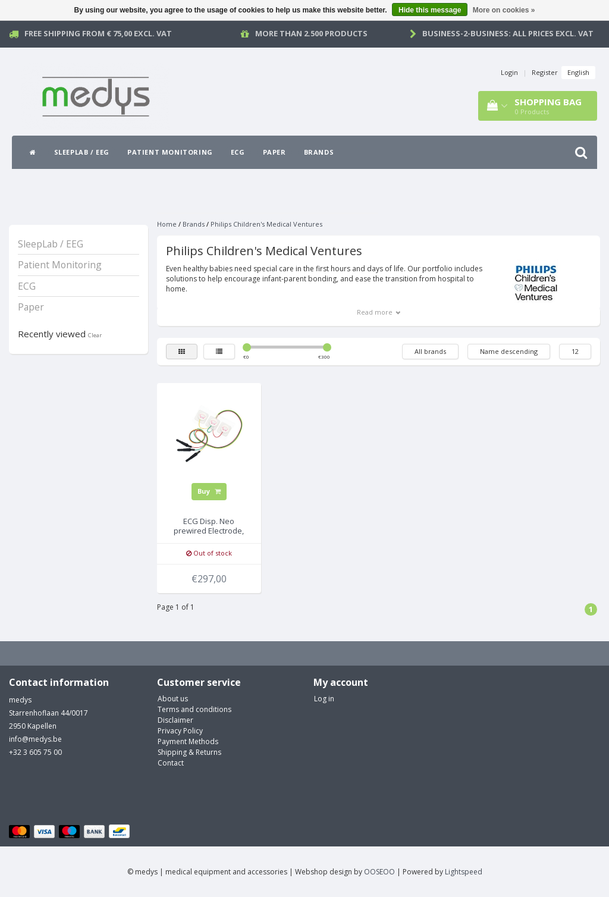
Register (545, 72)
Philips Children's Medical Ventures (266, 223)
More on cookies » (504, 10)
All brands (430, 351)
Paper (274, 152)
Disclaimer (175, 720)
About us (173, 699)
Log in (324, 699)
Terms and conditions (194, 709)
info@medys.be (35, 739)
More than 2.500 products (311, 33)
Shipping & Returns (189, 752)
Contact (171, 763)
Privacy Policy (180, 731)
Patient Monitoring (170, 152)
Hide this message (429, 10)
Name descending (509, 351)
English (578, 72)
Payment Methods (188, 741)
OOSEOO (379, 872)
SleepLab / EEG (81, 152)
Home (167, 223)
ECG (238, 152)
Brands (319, 152)
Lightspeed (463, 872)
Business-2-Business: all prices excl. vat (508, 33)
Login (509, 72)
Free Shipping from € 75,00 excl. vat (98, 33)
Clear (95, 335)
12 (575, 351)
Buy (209, 491)
